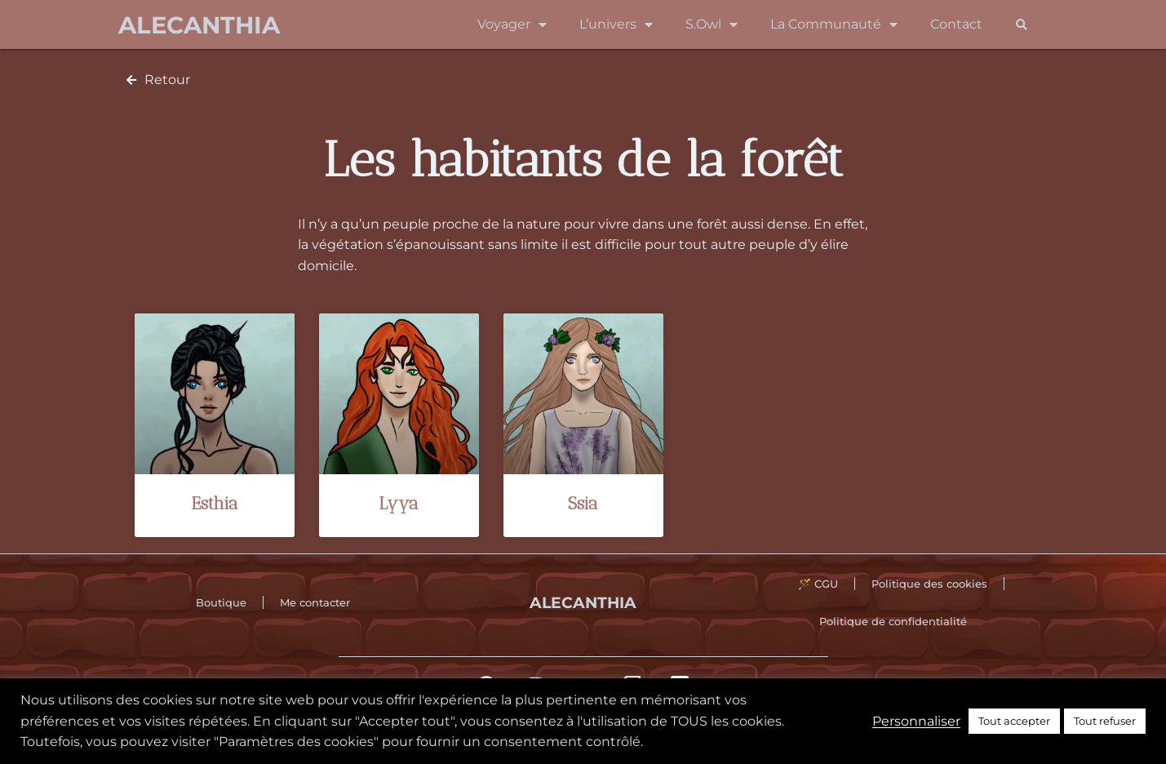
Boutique (221, 602)
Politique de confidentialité (893, 621)
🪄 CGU (818, 583)
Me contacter (315, 602)
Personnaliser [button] (916, 721)
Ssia (583, 503)
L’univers (616, 24)
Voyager (512, 24)
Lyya (399, 503)
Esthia (214, 503)
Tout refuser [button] (1105, 720)
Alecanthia (199, 25)
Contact (956, 24)
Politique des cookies (929, 583)
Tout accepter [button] (1014, 720)
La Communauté (834, 24)
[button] (1022, 25)
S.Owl (711, 24)
